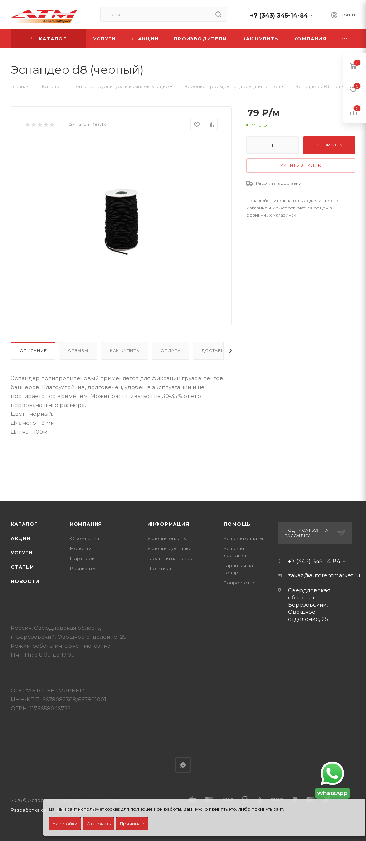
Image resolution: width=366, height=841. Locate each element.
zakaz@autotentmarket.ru (324, 575)
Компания (86, 524)
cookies (112, 809)
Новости (25, 581)
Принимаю (132, 823)
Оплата (171, 350)
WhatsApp (183, 765)
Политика (159, 568)
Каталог (24, 524)
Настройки (65, 823)
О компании (84, 538)
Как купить (124, 350)
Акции (20, 538)
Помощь (237, 524)
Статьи (22, 567)
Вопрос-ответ (241, 582)
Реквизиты (83, 568)
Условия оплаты (167, 538)
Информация (168, 524)
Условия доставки (169, 548)
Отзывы (78, 350)
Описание (33, 350)
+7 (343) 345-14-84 (279, 15)
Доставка (214, 350)
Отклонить (99, 823)
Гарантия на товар (169, 558)
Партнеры (83, 558)
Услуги (22, 552)
